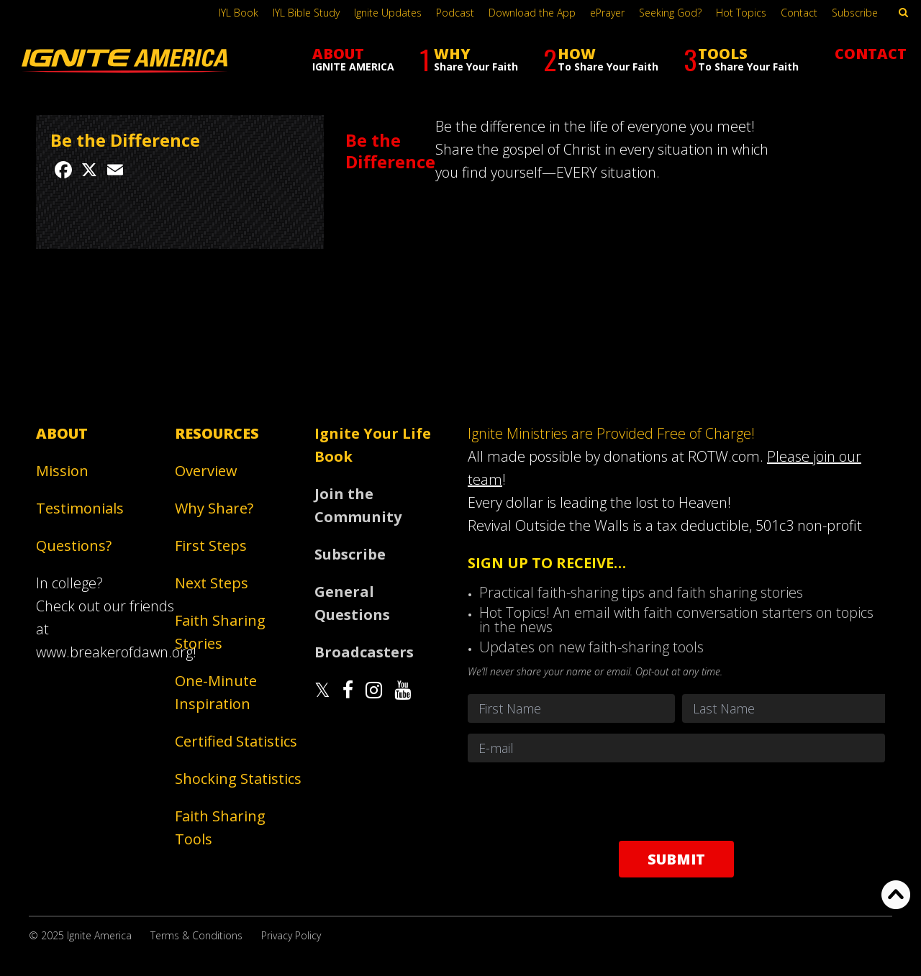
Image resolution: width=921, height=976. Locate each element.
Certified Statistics (236, 741)
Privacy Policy (291, 935)
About (62, 433)
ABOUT (353, 58)
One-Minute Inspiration (216, 692)
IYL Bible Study (306, 12)
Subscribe (855, 12)
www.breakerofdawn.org (114, 652)
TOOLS (741, 59)
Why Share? (214, 508)
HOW (600, 59)
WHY (468, 59)
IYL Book (238, 12)
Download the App (532, 12)
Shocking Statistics (238, 778)
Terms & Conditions (196, 935)
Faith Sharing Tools (220, 827)
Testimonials (80, 508)
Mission (62, 470)
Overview (206, 470)
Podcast (455, 12)
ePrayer (607, 12)
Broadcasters (364, 652)
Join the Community (357, 505)
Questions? (74, 545)
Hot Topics (741, 12)
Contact (799, 12)
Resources (217, 433)
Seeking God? (670, 12)
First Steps (211, 545)
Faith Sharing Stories (220, 632)
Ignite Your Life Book (372, 445)
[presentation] (676, 801)
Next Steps (211, 583)
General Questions (352, 603)
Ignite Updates (388, 12)
